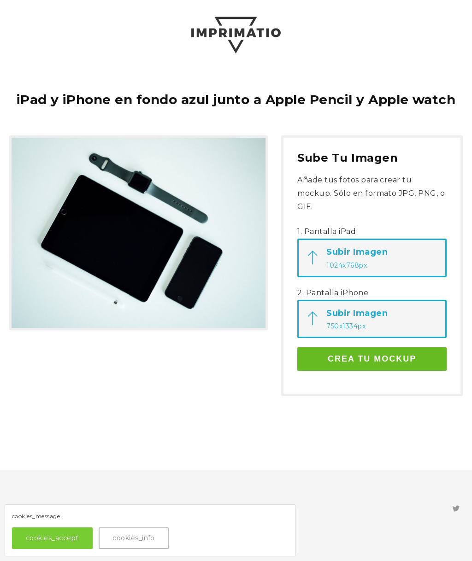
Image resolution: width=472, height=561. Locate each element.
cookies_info (133, 538)
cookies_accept (52, 538)
